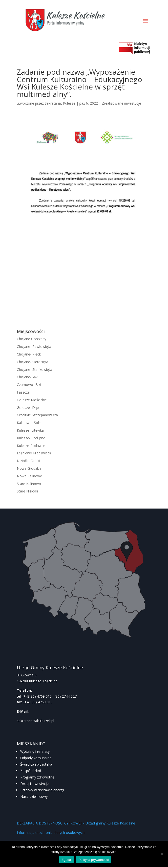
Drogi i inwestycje (34, 783)
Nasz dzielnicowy (34, 796)
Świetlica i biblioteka (36, 764)
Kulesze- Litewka (30, 430)
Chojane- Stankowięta (34, 369)
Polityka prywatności (94, 860)
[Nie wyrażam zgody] (161, 853)
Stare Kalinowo (29, 483)
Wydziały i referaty (35, 751)
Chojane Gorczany (31, 338)
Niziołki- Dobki (28, 460)
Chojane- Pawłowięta (34, 346)
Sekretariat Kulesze (60, 103)
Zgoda (66, 860)
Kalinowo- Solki (29, 422)
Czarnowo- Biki (29, 384)
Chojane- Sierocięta (32, 361)
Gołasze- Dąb (28, 407)
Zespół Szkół (30, 770)
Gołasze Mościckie (32, 400)
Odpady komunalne (35, 758)
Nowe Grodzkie (29, 468)
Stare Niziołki (27, 491)
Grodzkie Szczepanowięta (37, 415)
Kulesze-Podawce (31, 445)
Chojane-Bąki (27, 377)
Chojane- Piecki (29, 354)
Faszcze (23, 392)
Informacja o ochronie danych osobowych (50, 832)
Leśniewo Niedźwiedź (34, 453)
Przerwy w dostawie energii (42, 790)
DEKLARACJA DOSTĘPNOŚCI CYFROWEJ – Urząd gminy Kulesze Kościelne (76, 823)
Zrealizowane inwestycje (121, 103)
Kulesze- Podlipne (31, 438)
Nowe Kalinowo (29, 476)
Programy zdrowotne (37, 777)
